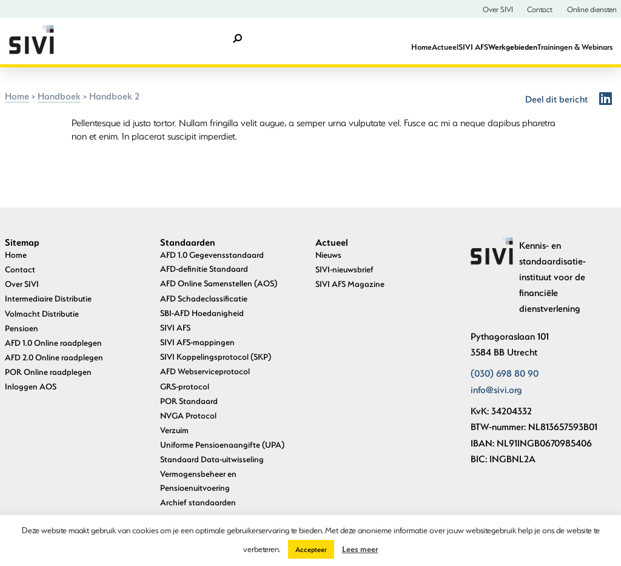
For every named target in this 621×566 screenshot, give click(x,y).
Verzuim (174, 430)
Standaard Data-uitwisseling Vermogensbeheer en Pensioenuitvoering (212, 473)
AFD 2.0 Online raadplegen (54, 357)
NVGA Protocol (188, 415)
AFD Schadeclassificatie (203, 298)
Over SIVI (498, 9)
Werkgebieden (512, 47)
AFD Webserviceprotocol (205, 371)
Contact (539, 9)
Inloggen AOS (30, 386)
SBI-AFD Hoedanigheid (202, 313)
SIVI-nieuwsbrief (344, 269)
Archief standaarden (198, 502)
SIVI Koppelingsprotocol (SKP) (215, 356)
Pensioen (21, 328)
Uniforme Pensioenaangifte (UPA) (222, 444)
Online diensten (592, 9)
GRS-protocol (184, 386)
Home (421, 47)
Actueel (445, 47)
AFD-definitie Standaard (204, 268)
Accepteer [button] (311, 549)
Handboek (59, 96)
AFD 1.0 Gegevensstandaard (212, 254)
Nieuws (328, 254)
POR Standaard (189, 401)
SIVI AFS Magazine (349, 283)
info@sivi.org (496, 389)
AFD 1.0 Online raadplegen (53, 342)
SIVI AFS (473, 47)
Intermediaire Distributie (48, 298)
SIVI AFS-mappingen (197, 342)
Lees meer (360, 549)
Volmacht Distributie (42, 313)
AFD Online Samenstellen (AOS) (218, 283)
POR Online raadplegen (48, 371)
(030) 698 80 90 (505, 373)
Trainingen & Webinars (575, 47)
